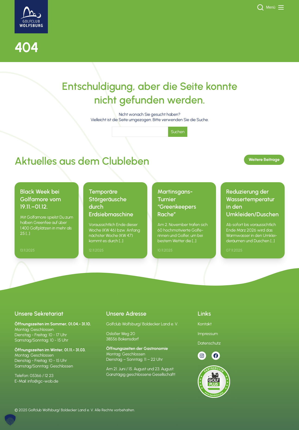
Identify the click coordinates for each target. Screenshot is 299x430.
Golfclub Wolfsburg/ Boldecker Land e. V (60, 410)
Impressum (208, 333)
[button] (10, 420)
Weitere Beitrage (264, 159)
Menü (275, 7)
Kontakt (205, 323)
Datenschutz (209, 343)
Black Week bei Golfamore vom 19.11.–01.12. (40, 199)
